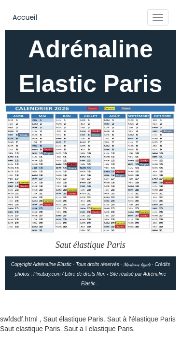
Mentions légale (137, 264)
